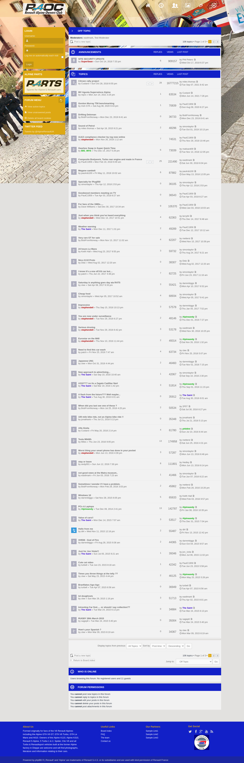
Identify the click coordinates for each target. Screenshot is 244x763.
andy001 (85, 464)
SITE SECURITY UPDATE (91, 59)
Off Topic (84, 31)
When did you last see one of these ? (97, 405)
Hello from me (85, 529)
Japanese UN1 (85, 361)
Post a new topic (80, 41)
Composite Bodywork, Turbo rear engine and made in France (110, 159)
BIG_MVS (86, 150)
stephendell (87, 139)
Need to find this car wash (92, 349)
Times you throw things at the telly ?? (98, 573)
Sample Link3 (152, 736)
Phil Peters (187, 59)
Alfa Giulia (83, 428)
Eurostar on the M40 (88, 338)
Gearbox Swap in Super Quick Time (96, 148)
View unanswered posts (38, 112)
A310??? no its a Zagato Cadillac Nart (98, 383)
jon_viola (186, 552)
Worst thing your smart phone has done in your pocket (107, 450)
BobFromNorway (89, 117)
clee (83, 285)
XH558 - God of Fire (88, 540)
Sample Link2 (152, 733)
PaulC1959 (187, 104)
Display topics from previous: (120, 645)
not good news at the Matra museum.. (98, 473)
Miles (83, 442)
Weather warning (87, 226)
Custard (85, 83)
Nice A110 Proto (86, 260)
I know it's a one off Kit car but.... (95, 271)
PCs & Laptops (86, 506)
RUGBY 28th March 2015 (91, 618)
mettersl (186, 238)
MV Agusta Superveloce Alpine (94, 92)
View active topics (35, 106)
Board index (106, 729)
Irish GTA (85, 106)
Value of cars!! (85, 517)
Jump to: (170, 660)
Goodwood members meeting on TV (97, 193)
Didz (83, 262)
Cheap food (84, 293)
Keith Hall (86, 251)
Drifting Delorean (87, 114)
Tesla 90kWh (85, 439)
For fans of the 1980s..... (90, 204)
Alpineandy (188, 317)
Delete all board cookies (38, 118)
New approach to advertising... (94, 372)
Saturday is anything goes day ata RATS (99, 282)
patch (84, 274)
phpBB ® (39, 758)
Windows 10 (84, 495)
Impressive (84, 305)
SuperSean (87, 61)
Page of (200, 41)
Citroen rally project (88, 81)
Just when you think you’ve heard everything (101, 215)
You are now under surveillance (94, 316)
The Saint (86, 229)
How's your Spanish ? (89, 629)
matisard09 (187, 149)
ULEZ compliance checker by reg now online (101, 137)
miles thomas (189, 81)
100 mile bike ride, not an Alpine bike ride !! (101, 417)
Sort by (154, 645)
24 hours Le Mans (87, 249)
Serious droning (86, 327)
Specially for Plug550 (89, 181)
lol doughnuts (85, 596)
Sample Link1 (152, 729)
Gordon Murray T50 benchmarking (96, 103)
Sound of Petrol (86, 126)
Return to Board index (82, 658)
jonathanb (86, 419)
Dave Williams (88, 206)
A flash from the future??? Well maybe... (99, 394)
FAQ (103, 733)
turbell (84, 565)
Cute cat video (85, 562)
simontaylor (188, 126)
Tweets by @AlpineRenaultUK (39, 131)
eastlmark (88, 37)
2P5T (185, 406)
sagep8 (84, 621)
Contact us (105, 739)
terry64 (185, 216)
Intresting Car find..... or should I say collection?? (104, 607)
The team (105, 736)
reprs (83, 94)
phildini (186, 428)
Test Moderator (101, 37)
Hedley (185, 462)
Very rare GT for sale (89, 237)
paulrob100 (86, 173)
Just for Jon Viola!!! (88, 551)
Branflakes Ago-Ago (88, 585)
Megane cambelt (86, 170)
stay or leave (85, 461)
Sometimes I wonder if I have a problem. (99, 484)
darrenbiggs (188, 283)
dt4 (82, 531)
